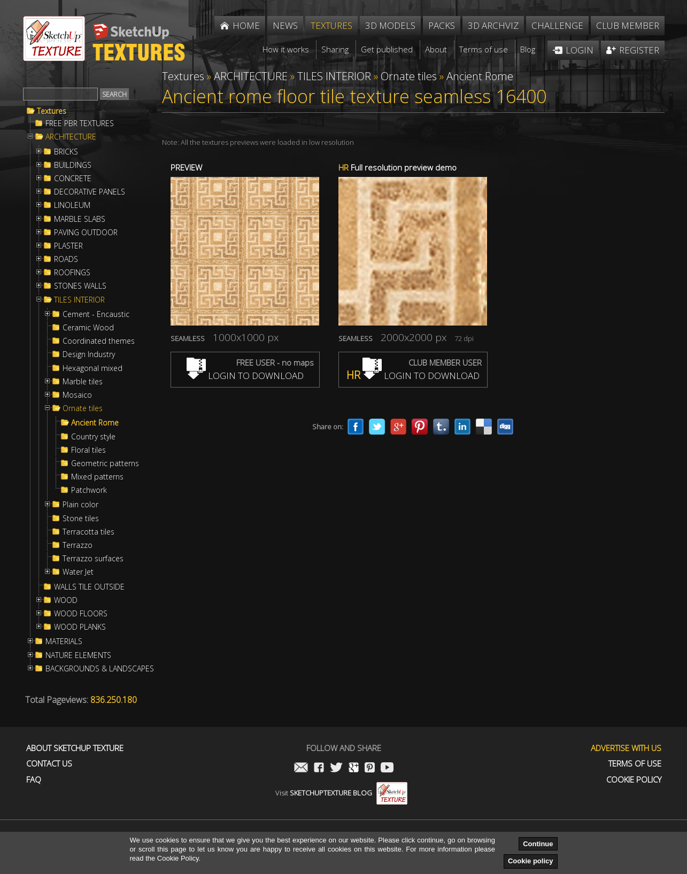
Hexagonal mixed (92, 368)
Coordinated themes (99, 341)
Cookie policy (530, 861)
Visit (341, 793)
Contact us (49, 764)
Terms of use (634, 764)
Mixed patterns (97, 477)
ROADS (66, 259)
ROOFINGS (72, 272)
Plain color (80, 504)
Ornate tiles (83, 408)
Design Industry (89, 354)
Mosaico (77, 395)
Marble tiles (83, 381)
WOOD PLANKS (80, 627)
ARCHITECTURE (70, 137)
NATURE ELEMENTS (78, 655)
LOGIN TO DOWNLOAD (245, 375)
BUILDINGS (72, 165)
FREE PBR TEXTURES (79, 123)
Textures (51, 111)
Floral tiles (88, 450)
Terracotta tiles (88, 532)
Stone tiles (81, 518)
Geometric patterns (105, 463)
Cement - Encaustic (96, 314)
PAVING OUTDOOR (86, 232)
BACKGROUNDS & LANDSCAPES (99, 669)
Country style (93, 437)
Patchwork (89, 490)
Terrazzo (77, 545)
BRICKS (66, 152)
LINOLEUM (72, 205)
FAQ (33, 780)
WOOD (66, 600)
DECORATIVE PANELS (89, 192)
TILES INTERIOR (79, 300)
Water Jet (78, 572)
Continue (538, 844)
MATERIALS (63, 641)
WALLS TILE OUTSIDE (89, 587)
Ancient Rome (95, 423)
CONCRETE (72, 178)
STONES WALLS (80, 286)
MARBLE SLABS (79, 219)
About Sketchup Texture (74, 748)
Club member (627, 25)
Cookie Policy (633, 780)
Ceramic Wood (88, 327)
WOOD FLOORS (80, 613)
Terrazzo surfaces (93, 558)
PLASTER (68, 246)
